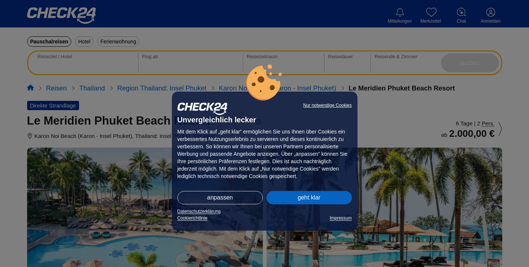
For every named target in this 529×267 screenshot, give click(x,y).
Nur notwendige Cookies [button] (327, 105)
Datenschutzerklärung (199, 211)
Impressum (341, 218)
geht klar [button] (309, 197)
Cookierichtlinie (192, 218)
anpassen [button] (220, 197)
